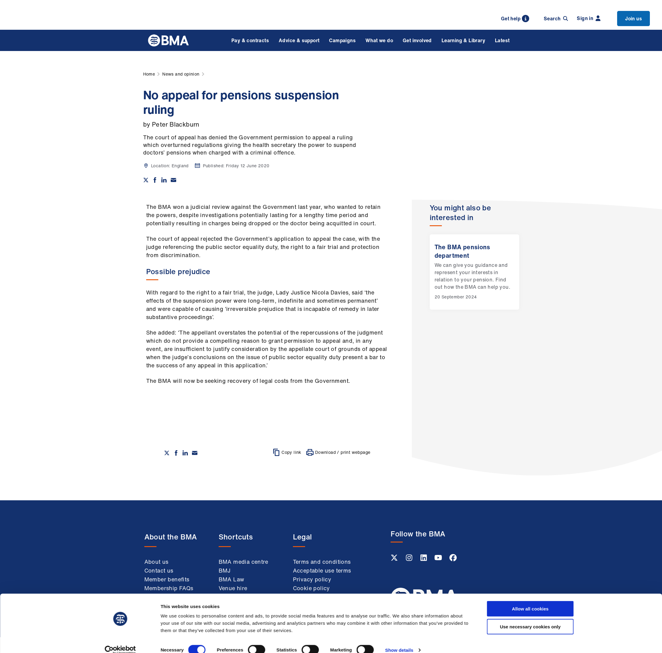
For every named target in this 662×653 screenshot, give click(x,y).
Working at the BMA (171, 597)
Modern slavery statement (314, 601)
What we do (379, 40)
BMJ (225, 570)
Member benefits (167, 579)
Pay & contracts (250, 40)
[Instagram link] (409, 559)
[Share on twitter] (146, 180)
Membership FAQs (168, 588)
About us (156, 562)
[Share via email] (173, 180)
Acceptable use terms (322, 570)
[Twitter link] (395, 559)
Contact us (158, 570)
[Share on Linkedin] (164, 180)
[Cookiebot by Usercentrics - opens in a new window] (120, 533)
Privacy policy (312, 579)
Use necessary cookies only (530, 510)
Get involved (417, 40)
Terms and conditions (322, 562)
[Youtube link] (439, 559)
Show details (399, 533)
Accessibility (310, 614)
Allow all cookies (530, 492)
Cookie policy (311, 588)
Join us (633, 18)
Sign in (588, 18)
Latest (502, 40)
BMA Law (231, 579)
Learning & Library (463, 40)
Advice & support (299, 40)
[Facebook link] (453, 559)
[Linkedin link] (424, 559)
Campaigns (342, 40)
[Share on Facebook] (155, 180)
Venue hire (233, 588)
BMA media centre (243, 562)
